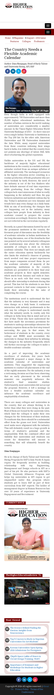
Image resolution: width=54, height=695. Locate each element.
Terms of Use (36, 689)
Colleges (26, 41)
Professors (39, 41)
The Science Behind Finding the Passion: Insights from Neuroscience (25, 630)
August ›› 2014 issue (36, 38)
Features (14, 41)
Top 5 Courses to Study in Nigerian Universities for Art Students (27, 640)
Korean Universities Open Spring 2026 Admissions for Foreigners (26, 649)
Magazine (18, 38)
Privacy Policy (22, 689)
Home (8, 38)
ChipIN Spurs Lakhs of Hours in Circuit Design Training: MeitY (25, 657)
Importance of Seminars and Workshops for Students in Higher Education (26, 667)
